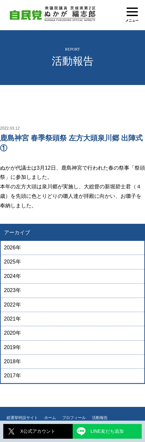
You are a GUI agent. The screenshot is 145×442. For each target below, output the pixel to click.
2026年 (12, 247)
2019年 (12, 347)
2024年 (12, 276)
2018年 (12, 361)
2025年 (12, 261)
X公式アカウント (37, 431)
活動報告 (100, 417)
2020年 (12, 333)
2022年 (12, 304)
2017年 (12, 375)
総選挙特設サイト (22, 417)
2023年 (12, 290)
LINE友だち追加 (107, 431)
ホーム (50, 417)
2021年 (12, 319)
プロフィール (74, 417)
